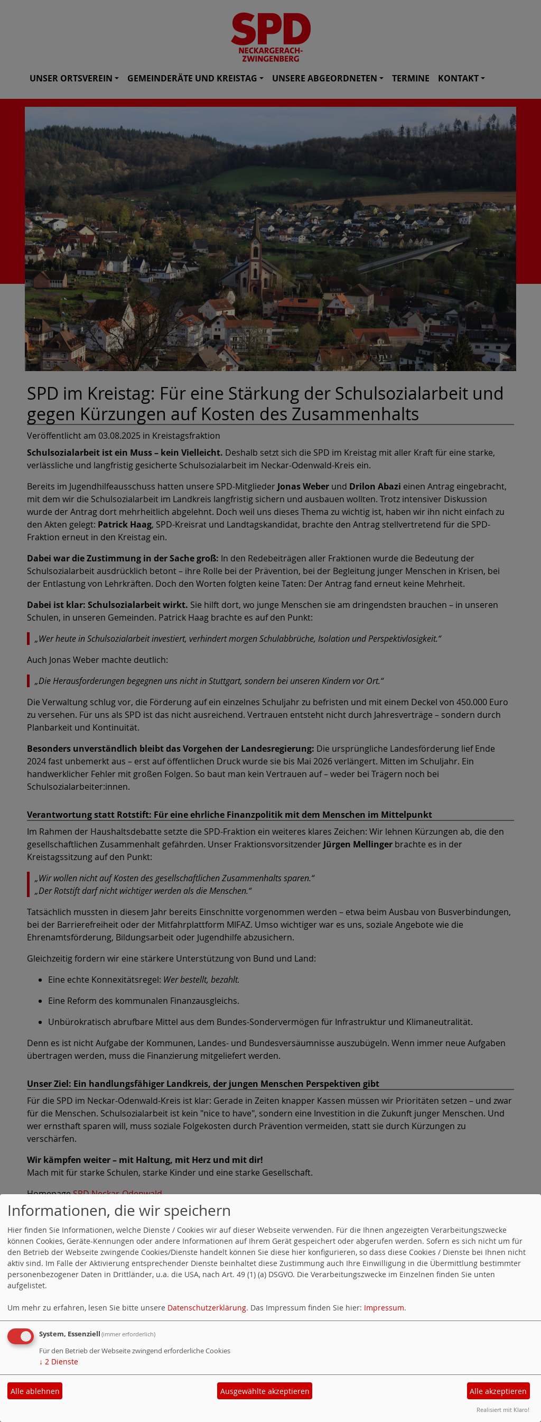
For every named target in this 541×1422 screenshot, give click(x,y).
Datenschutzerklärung (206, 1308)
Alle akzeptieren (498, 1391)
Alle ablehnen (35, 1391)
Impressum (384, 1308)
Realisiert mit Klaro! (503, 1410)
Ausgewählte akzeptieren (265, 1391)
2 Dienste (58, 1361)
